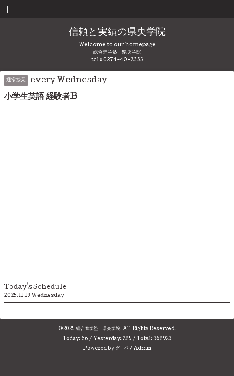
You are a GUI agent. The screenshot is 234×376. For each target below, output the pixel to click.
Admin (142, 348)
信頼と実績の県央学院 (117, 32)
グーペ (121, 348)
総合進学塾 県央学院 (98, 329)
